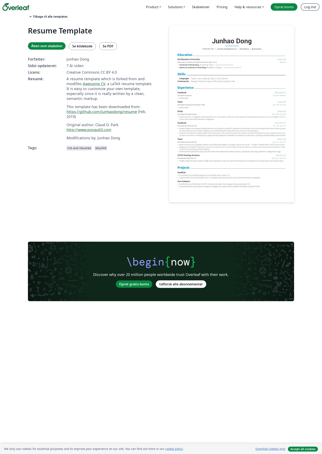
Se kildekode (82, 46)
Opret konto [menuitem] (284, 7)
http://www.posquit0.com (89, 129)
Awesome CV (94, 83)
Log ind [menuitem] (310, 7)
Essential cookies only (270, 449)
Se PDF (108, 46)
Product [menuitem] (152, 7)
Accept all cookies (302, 449)
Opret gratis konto (134, 284)
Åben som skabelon (46, 46)
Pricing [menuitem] (222, 7)
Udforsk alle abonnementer (181, 284)
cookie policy (174, 449)
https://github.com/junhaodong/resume (102, 111)
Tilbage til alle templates (48, 16)
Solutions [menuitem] (175, 7)
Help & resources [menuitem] (248, 7)
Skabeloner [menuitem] (201, 7)
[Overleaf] (15, 7)
